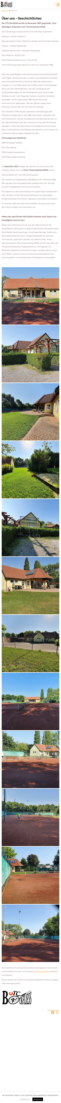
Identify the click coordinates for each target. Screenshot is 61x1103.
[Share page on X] (57, 1012)
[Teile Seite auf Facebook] (53, 1012)
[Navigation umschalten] (58, 4)
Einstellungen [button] (25, 1099)
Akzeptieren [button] (38, 1099)
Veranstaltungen (41, 971)
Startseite (5, 11)
